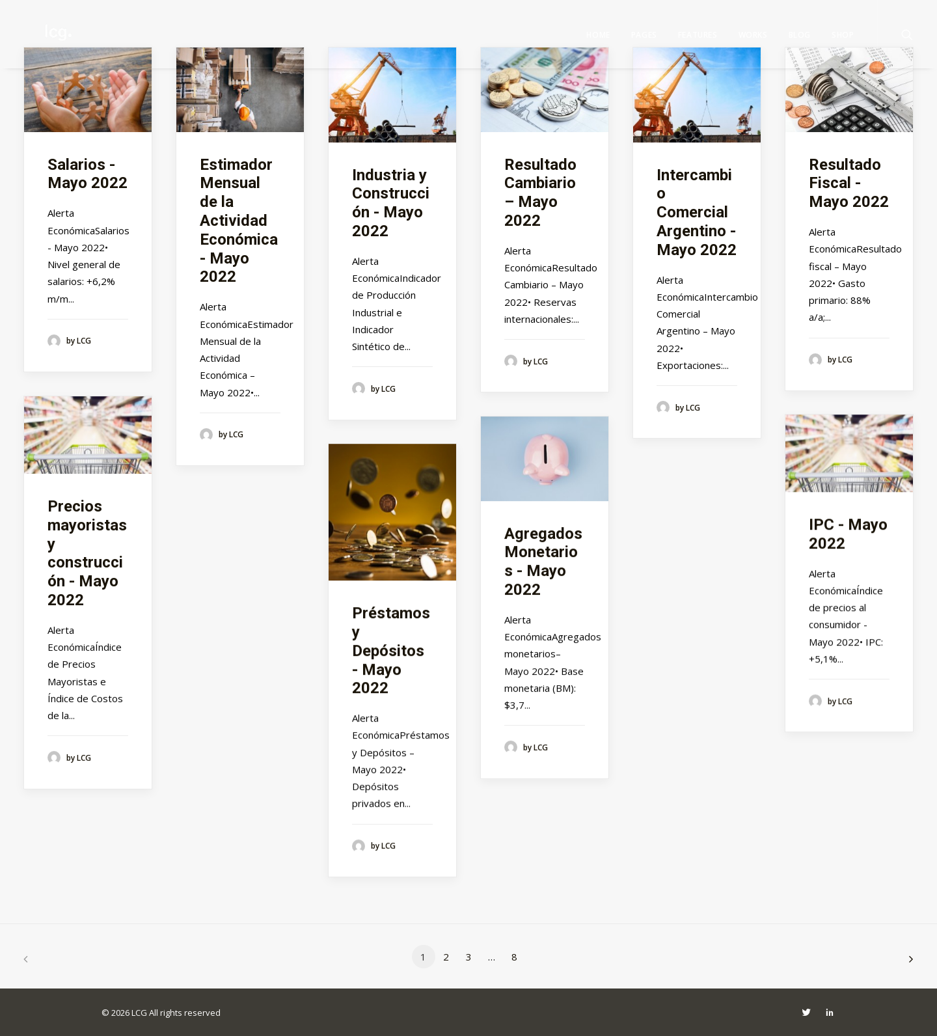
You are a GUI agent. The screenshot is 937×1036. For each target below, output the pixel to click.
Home (598, 34)
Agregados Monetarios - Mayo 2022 (543, 562)
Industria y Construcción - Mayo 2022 (390, 203)
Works (753, 34)
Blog (800, 34)
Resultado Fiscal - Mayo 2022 (849, 183)
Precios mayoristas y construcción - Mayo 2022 (87, 553)
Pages (644, 34)
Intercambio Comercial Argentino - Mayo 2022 (697, 212)
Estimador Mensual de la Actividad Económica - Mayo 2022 (239, 221)
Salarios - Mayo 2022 (88, 174)
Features (698, 34)
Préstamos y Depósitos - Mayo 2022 (391, 650)
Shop (843, 34)
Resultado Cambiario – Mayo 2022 (540, 193)
